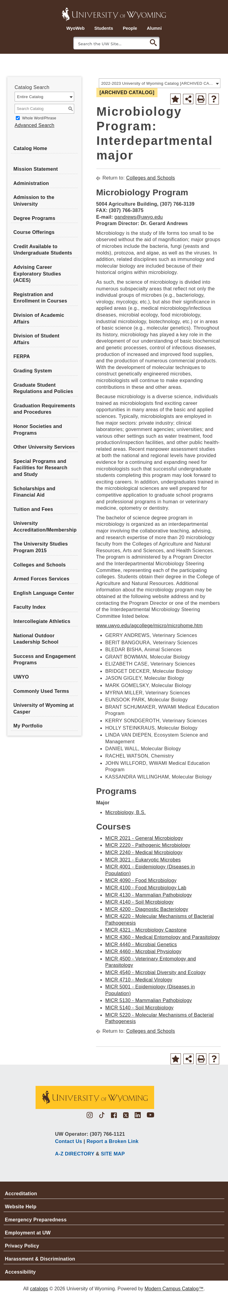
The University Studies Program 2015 (40, 547)
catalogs (39, 1288)
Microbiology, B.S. (125, 812)
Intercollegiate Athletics (41, 621)
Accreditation (21, 1193)
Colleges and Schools (39, 564)
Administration (31, 183)
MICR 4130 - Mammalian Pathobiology (148, 895)
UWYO (21, 676)
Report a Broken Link (113, 1141)
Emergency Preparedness (36, 1219)
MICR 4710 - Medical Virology (138, 979)
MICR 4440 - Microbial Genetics (141, 944)
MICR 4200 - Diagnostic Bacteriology (146, 909)
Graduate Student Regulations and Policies (43, 388)
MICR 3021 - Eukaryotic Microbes (143, 859)
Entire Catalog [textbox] (30, 96)
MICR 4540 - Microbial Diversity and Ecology (155, 972)
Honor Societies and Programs (37, 430)
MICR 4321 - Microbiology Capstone (146, 930)
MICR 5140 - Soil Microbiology (139, 1007)
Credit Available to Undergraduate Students (42, 250)
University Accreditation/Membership (45, 526)
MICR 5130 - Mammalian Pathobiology (148, 1000)
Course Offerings (34, 232)
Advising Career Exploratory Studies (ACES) (37, 274)
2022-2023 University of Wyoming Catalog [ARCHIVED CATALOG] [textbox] (157, 83)
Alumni (154, 28)
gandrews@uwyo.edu (138, 217)
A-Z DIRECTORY (74, 1153)
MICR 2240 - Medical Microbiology (143, 852)
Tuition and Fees (33, 509)
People (130, 28)
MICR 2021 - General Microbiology (144, 838)
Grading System (32, 370)
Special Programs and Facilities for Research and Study (40, 468)
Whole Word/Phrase (39, 118)
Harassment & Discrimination (40, 1258)
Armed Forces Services (41, 578)
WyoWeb (75, 28)
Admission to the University (33, 201)
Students (103, 28)
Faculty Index (29, 607)
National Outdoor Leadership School (35, 639)
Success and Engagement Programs (44, 660)
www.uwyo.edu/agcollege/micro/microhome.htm (149, 625)
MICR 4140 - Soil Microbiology (139, 902)
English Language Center (43, 593)
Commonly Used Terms (41, 691)
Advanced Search (34, 125)
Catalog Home (30, 148)
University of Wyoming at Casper (43, 708)
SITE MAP (113, 1153)
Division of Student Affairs (36, 339)
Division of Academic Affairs (38, 318)
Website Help (20, 1206)
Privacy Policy (22, 1245)
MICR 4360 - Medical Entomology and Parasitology (162, 937)
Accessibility (20, 1272)
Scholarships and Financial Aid (34, 492)
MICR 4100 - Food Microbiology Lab (145, 887)
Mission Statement (35, 169)
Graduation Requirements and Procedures (44, 409)
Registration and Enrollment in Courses (40, 298)
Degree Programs (34, 218)
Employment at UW (28, 1232)
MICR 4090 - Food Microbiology (141, 880)
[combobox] (159, 83)
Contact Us (68, 1141)
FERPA (21, 356)
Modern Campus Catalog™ (174, 1288)
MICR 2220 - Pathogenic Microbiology (147, 845)
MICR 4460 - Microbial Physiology (143, 951)
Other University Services (44, 447)
